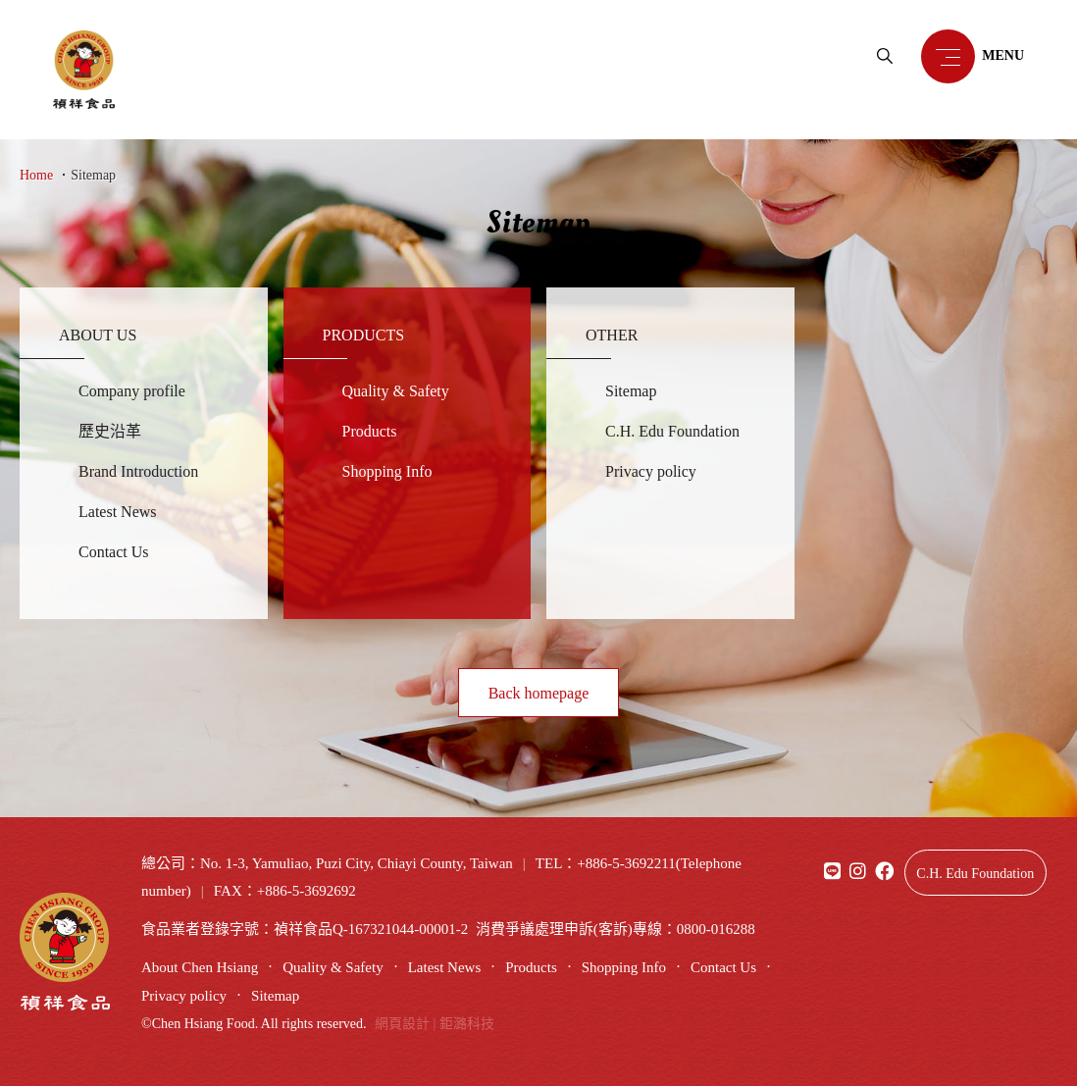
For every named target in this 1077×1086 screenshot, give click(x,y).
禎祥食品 (84, 69)
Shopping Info (387, 471)
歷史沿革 (109, 431)
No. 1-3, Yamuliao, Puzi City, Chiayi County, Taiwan (356, 863)
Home (36, 175)
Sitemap (93, 175)
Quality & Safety (395, 391)
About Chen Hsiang (199, 967)
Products (369, 431)
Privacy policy (650, 471)
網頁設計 (402, 1023)
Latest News (117, 511)
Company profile (131, 391)
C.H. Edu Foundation (672, 431)
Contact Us (113, 551)
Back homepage (539, 693)
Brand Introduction (138, 471)
